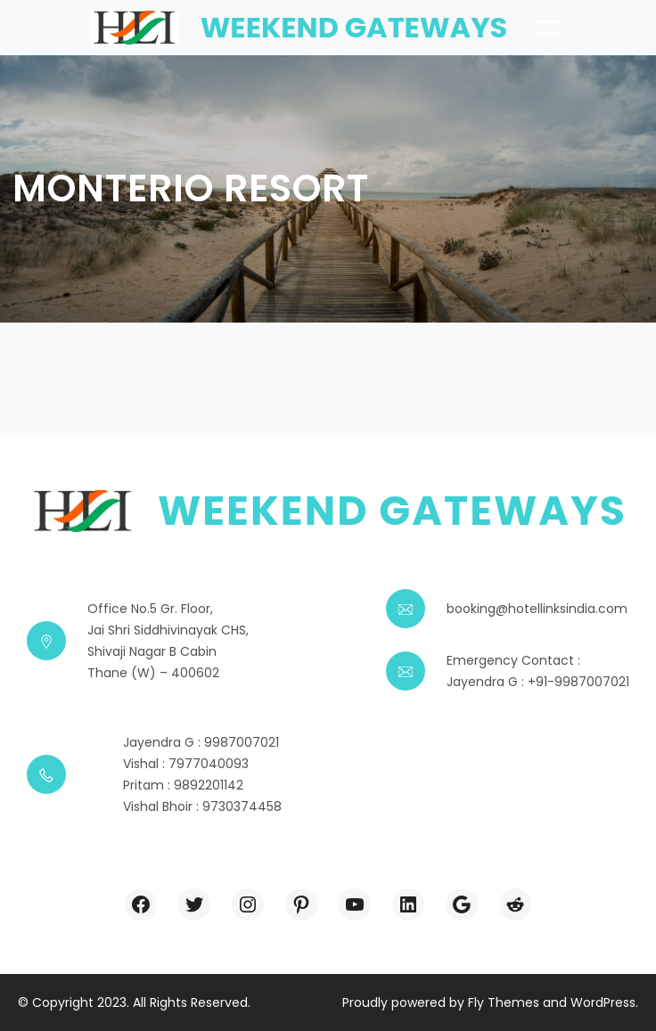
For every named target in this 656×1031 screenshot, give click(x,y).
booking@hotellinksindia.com (537, 609)
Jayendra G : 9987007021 (201, 742)
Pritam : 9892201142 (183, 785)
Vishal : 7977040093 (186, 764)
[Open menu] (547, 27)
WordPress (603, 1002)
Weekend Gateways (354, 27)
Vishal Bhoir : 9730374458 (202, 806)
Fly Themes (503, 1002)
